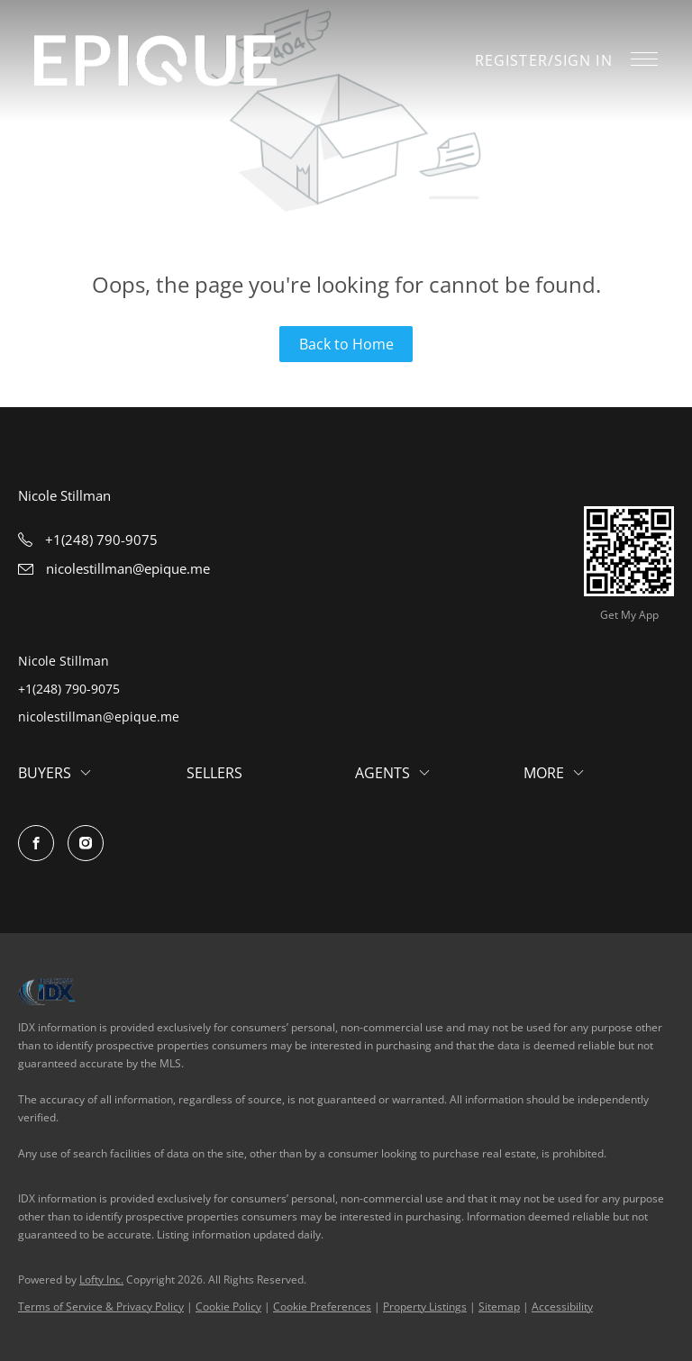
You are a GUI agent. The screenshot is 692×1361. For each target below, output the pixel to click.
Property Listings (425, 1306)
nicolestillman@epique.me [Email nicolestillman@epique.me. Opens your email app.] (98, 716)
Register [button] (511, 60)
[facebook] (36, 843)
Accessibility (562, 1306)
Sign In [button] (583, 60)
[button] (155, 61)
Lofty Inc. (101, 1279)
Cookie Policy (228, 1306)
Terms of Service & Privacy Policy (101, 1306)
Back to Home (346, 344)
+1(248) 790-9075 (69, 688)
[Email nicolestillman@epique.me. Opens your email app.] (114, 568)
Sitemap (499, 1306)
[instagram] (86, 843)
